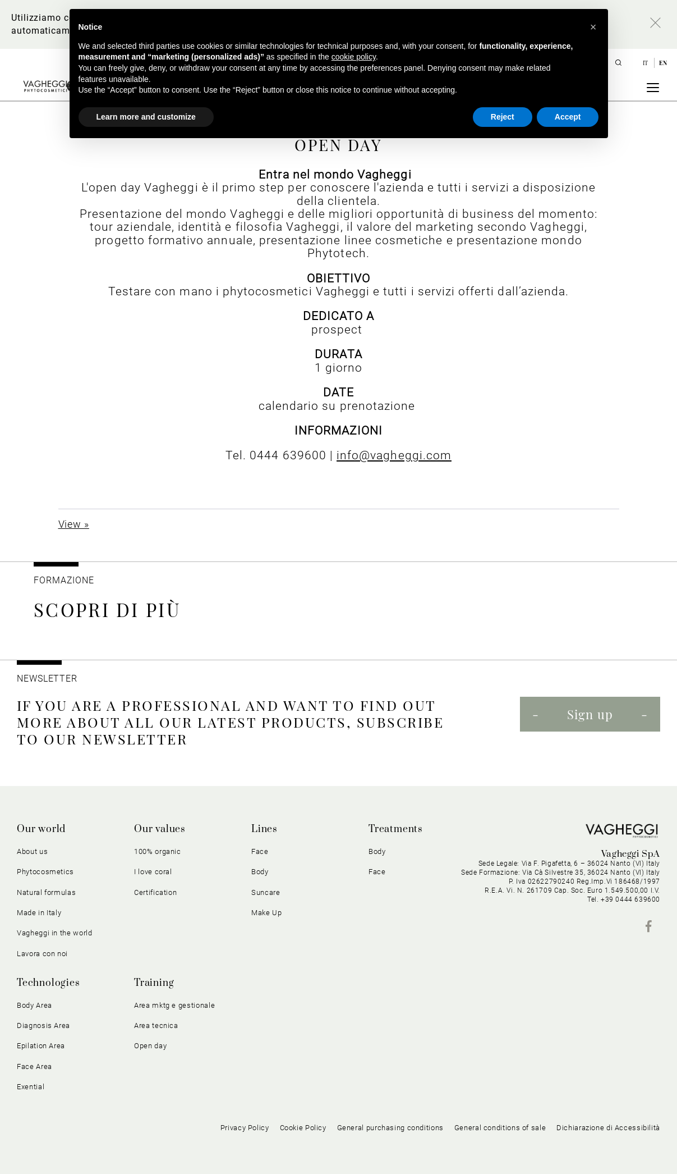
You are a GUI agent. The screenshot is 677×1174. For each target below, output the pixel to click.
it (646, 63)
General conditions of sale (500, 1127)
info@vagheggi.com (394, 455)
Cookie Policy (303, 1127)
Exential (30, 1086)
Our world (41, 829)
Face (260, 851)
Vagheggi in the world (55, 933)
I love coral (153, 871)
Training (154, 983)
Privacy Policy (244, 1127)
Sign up (590, 714)
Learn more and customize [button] (146, 116)
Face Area (34, 1066)
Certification (155, 892)
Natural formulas (46, 892)
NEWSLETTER (47, 678)
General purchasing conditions (390, 1127)
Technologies (48, 983)
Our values (160, 829)
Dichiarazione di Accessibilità (608, 1127)
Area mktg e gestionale (174, 1005)
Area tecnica (156, 1025)
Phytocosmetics (45, 871)
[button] (593, 27)
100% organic (157, 851)
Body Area (34, 1005)
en (663, 63)
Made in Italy (39, 912)
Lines (264, 829)
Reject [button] (502, 116)
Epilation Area (41, 1045)
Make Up (266, 912)
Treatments (396, 829)
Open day (150, 1045)
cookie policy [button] (353, 56)
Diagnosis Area (43, 1025)
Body (260, 871)
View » (73, 524)
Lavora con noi (42, 953)
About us (32, 851)
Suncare (265, 892)
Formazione (64, 580)
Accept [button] (568, 116)
